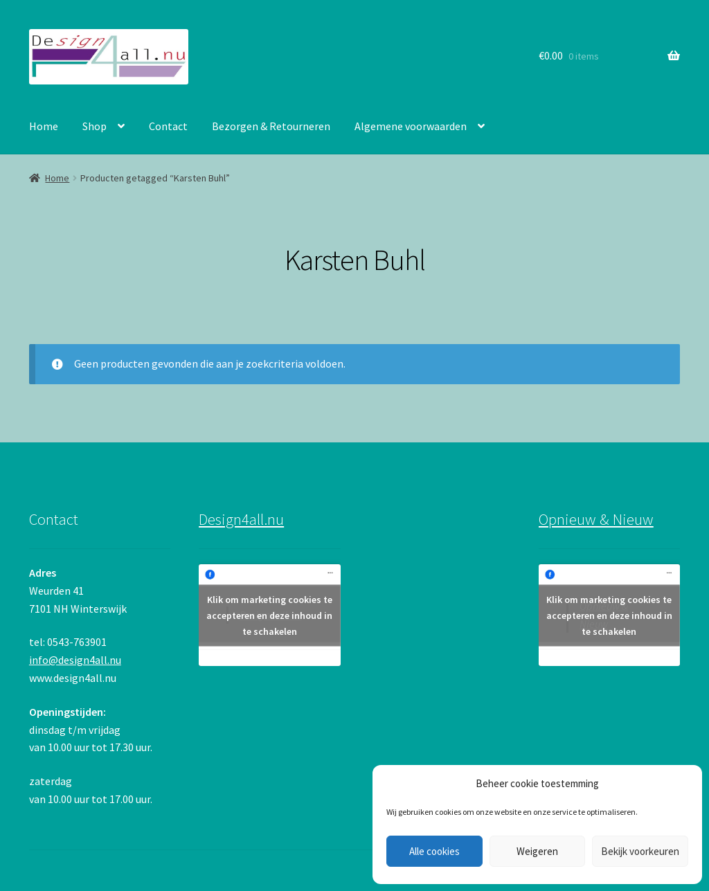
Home (43, 126)
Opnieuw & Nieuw (596, 519)
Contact (168, 126)
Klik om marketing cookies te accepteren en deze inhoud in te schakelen (269, 615)
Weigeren (537, 851)
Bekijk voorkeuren (640, 851)
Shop (94, 126)
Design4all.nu (241, 519)
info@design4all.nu (75, 660)
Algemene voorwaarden (410, 126)
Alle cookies (434, 851)
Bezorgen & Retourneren (271, 126)
